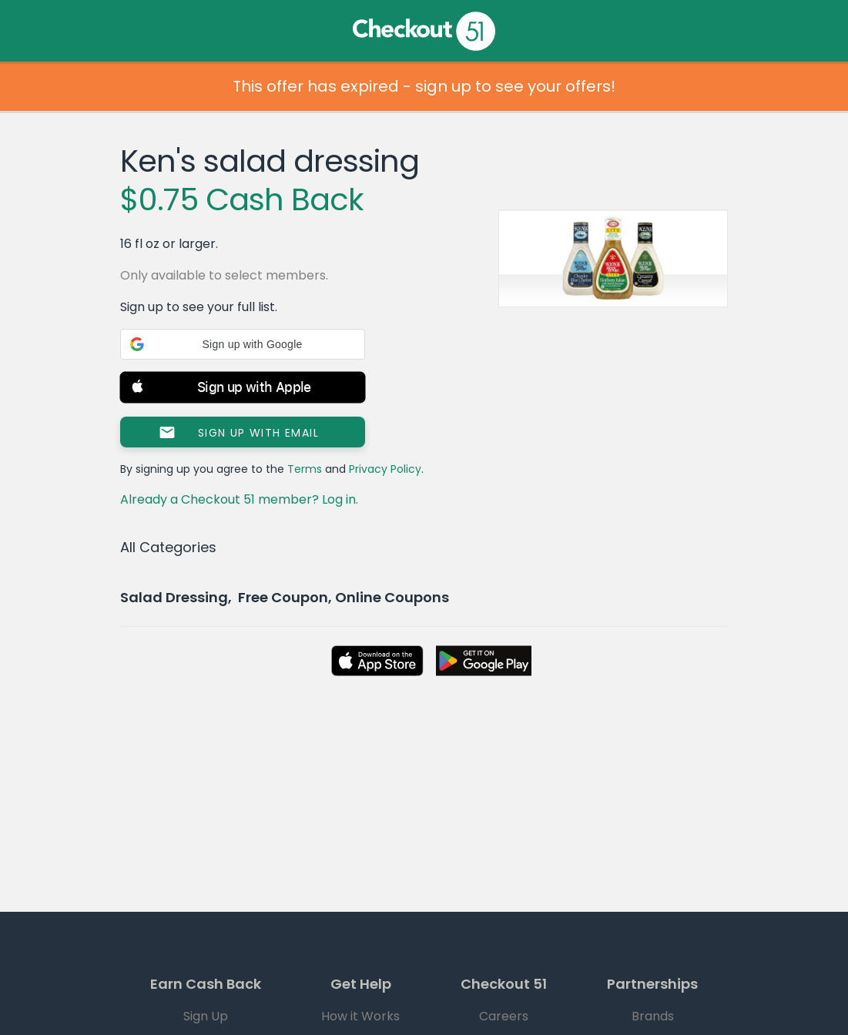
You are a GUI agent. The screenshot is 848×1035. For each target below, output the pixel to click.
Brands (653, 1016)
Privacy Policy (385, 469)
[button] (242, 344)
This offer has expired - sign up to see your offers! (424, 86)
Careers (503, 1016)
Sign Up (205, 1016)
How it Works (360, 1016)
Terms (304, 469)
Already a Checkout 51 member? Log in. (239, 499)
